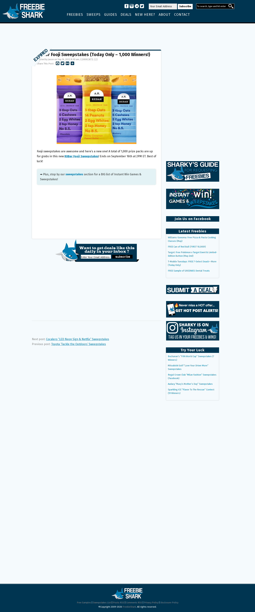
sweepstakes (74, 174)
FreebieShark (129, 606)
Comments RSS (134, 602)
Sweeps (94, 14)
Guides (110, 14)
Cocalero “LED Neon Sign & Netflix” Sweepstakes (77, 339)
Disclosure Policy (169, 602)
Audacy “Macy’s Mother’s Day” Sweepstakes (190, 384)
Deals (126, 14)
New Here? (145, 14)
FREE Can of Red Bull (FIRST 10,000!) (187, 246)
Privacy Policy (151, 602)
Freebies (75, 14)
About (165, 14)
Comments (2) (89, 59)
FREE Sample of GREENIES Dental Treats (189, 270)
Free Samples (84, 602)
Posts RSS (118, 602)
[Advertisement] (127, 35)
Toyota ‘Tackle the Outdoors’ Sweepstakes (78, 344)
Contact (182, 14)
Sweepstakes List (102, 602)
